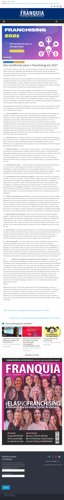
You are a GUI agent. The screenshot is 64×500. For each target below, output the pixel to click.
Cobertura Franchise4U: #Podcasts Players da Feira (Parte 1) (11, 340)
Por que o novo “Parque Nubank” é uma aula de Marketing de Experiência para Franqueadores (33, 3)
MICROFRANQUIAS (19, 62)
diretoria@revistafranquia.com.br (53, 465)
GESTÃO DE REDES (8, 62)
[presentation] (15, 482)
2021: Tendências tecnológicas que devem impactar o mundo (25, 310)
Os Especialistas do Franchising (50, 339)
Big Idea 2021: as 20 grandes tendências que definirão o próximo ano (36, 318)
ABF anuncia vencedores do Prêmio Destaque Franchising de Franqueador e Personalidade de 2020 (32, 342)
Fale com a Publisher (53, 461)
